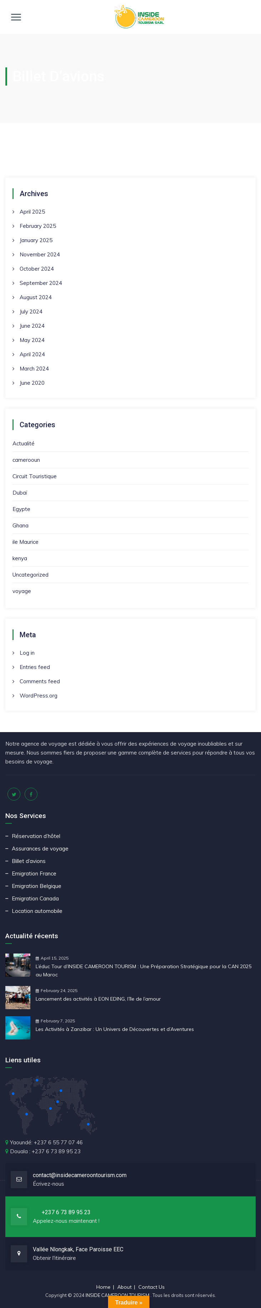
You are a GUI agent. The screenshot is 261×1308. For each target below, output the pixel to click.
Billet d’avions (29, 861)
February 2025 (38, 226)
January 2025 (36, 240)
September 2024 (41, 283)
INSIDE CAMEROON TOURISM (118, 1295)
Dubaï (19, 492)
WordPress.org (38, 695)
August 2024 (36, 297)
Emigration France (34, 873)
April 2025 (32, 211)
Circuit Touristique (34, 476)
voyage (21, 591)
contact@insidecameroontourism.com (80, 1175)
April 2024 (32, 354)
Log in (27, 652)
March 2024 (34, 368)
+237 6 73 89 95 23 (66, 1212)
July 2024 (31, 311)
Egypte (21, 509)
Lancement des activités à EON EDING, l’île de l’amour (98, 999)
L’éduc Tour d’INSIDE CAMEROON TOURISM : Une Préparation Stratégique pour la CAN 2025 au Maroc (143, 970)
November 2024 (40, 254)
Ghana (20, 525)
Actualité (23, 443)
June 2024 (32, 325)
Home (103, 1287)
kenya (19, 558)
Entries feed (35, 667)
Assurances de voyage (40, 848)
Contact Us (151, 1287)
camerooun (26, 459)
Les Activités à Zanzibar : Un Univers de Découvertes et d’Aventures (115, 1029)
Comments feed (40, 681)
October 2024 (37, 268)
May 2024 (32, 340)
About (124, 1287)
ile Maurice (25, 541)
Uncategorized (30, 574)
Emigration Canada (35, 898)
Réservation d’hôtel (36, 836)
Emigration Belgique (36, 886)
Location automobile (37, 911)
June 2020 (32, 382)
